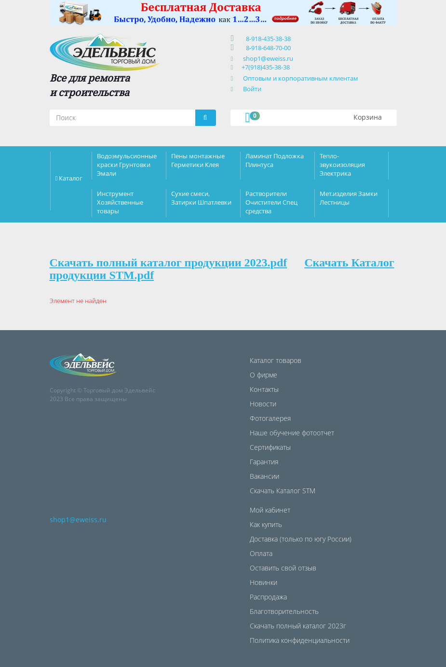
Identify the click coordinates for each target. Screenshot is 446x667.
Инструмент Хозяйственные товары (120, 202)
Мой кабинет (270, 509)
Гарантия (264, 461)
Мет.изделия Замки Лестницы (349, 198)
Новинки (263, 582)
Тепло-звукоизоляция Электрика (342, 165)
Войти (252, 88)
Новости (263, 403)
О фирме (263, 374)
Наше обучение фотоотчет (292, 432)
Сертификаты (270, 447)
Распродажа (268, 596)
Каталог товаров (275, 360)
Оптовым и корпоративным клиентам (300, 78)
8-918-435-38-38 (267, 38)
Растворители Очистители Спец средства (271, 202)
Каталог (70, 178)
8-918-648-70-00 (267, 47)
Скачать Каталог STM (282, 490)
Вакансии (264, 476)
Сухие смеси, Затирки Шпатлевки (201, 198)
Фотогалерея (270, 418)
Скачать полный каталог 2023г (298, 625)
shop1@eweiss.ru (268, 58)
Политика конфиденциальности (300, 640)
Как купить (266, 524)
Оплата (261, 553)
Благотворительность (284, 611)
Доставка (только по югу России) (300, 538)
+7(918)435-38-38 (266, 67)
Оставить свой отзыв (283, 567)
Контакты (264, 389)
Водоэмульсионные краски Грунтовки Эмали (127, 165)
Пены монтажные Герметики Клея (198, 160)
